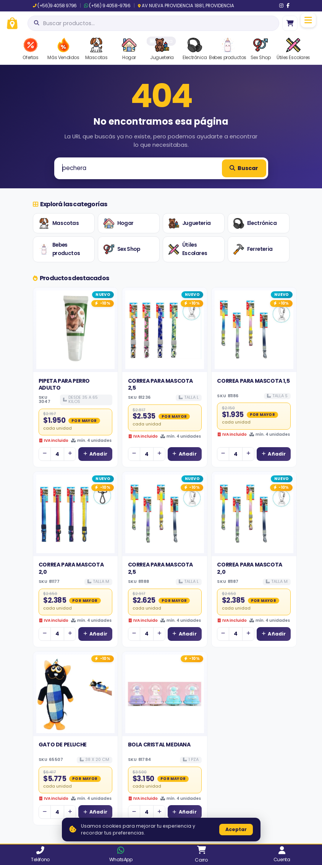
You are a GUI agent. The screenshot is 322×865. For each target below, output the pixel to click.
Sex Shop (122, 249)
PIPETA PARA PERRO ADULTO (64, 384)
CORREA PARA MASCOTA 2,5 (160, 384)
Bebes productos (59, 249)
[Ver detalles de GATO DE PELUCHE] (75, 694)
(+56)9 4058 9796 (55, 6)
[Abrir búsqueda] (153, 23)
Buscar (244, 168)
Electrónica (255, 223)
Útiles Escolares (187, 249)
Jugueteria (189, 223)
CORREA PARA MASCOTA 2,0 (71, 568)
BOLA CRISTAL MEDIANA (159, 744)
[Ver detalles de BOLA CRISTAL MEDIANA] (164, 694)
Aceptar (236, 829)
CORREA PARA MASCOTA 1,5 (253, 381)
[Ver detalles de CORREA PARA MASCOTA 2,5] (164, 329)
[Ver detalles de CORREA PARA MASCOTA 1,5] (254, 329)
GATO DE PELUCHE (63, 744)
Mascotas (59, 223)
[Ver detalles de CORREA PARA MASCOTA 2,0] (75, 514)
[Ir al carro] (290, 23)
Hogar (119, 223)
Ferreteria (253, 249)
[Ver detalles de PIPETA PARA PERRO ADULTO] (75, 329)
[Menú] (308, 20)
